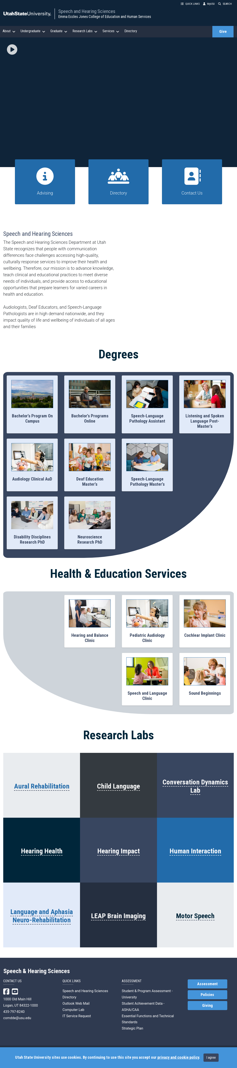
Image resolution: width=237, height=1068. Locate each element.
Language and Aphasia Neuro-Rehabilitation (41, 916)
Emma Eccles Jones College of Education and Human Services (104, 16)
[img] (12, 49)
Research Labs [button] (84, 31)
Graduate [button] (58, 31)
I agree (211, 1057)
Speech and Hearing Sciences (86, 11)
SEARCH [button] (225, 3)
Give (223, 31)
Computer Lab (73, 1010)
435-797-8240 (14, 1012)
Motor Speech (195, 916)
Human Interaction (195, 851)
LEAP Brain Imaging (118, 916)
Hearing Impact (118, 851)
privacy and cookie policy (178, 1057)
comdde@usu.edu (17, 1018)
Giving (207, 1005)
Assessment (207, 984)
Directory (130, 31)
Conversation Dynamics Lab (195, 786)
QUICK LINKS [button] (190, 3)
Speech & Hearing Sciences (36, 971)
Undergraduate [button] (33, 31)
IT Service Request (76, 1016)
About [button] (9, 31)
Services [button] (110, 31)
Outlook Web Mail (76, 1003)
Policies (207, 994)
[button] (12, 50)
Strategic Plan (132, 1028)
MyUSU (209, 3)
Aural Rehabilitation (41, 786)
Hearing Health (41, 851)
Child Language (118, 786)
